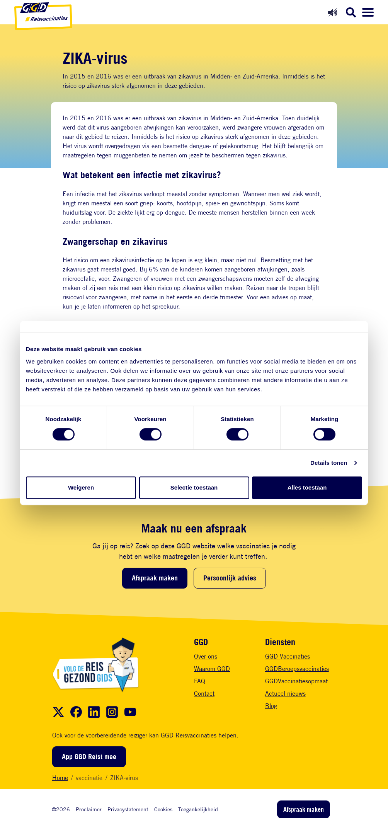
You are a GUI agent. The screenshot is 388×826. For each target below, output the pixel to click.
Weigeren (81, 487)
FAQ (199, 681)
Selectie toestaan (194, 487)
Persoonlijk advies (229, 577)
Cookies (163, 809)
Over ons (205, 656)
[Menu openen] (368, 12)
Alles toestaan (307, 487)
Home (60, 778)
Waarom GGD (212, 668)
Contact (204, 693)
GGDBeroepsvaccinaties (297, 668)
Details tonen (328, 462)
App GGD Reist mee (89, 756)
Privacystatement (127, 809)
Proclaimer (89, 809)
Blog (271, 706)
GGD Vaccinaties (287, 656)
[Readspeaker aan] (332, 12)
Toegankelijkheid (198, 809)
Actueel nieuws (285, 693)
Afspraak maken (155, 577)
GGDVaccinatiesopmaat (296, 681)
